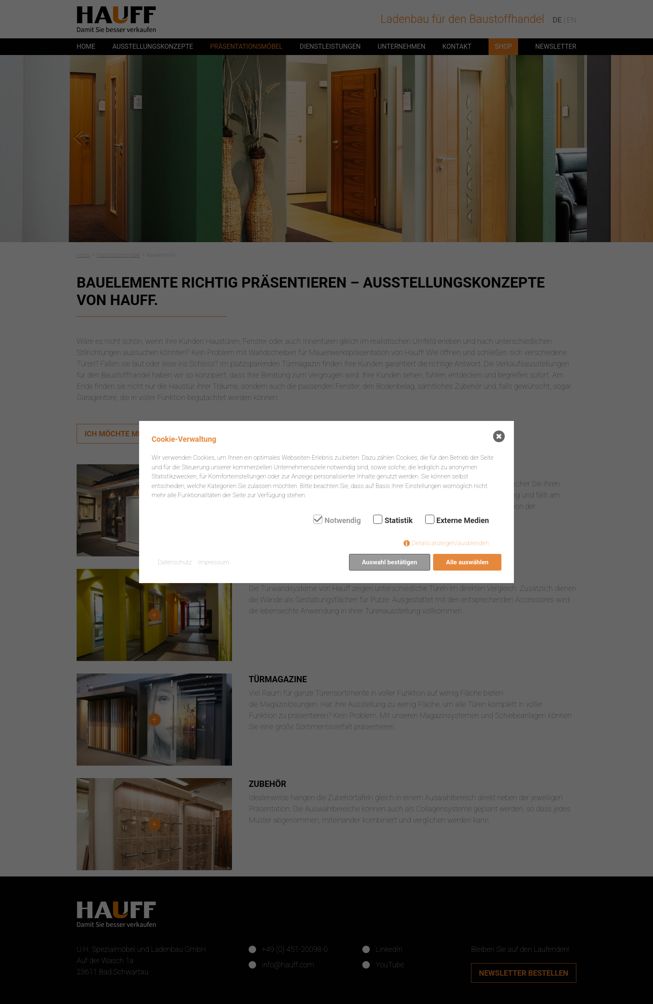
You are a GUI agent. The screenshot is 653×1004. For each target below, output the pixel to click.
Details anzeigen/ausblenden (450, 543)
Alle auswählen (467, 562)
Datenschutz (175, 562)
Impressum (213, 562)
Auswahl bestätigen (389, 562)
